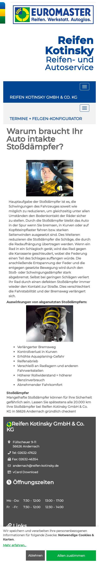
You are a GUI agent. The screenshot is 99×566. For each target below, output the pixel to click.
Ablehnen (35, 555)
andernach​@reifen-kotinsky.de (35, 466)
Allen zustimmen (71, 556)
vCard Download (25, 472)
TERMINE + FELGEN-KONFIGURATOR (46, 118)
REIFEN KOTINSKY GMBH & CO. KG (43, 97)
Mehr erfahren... (14, 545)
